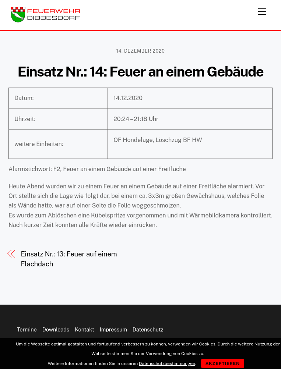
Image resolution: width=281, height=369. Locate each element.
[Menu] (262, 10)
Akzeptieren (223, 363)
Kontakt (84, 329)
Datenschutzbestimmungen (167, 363)
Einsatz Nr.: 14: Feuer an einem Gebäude (141, 71)
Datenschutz (148, 329)
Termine (27, 329)
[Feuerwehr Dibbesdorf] (45, 20)
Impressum (113, 329)
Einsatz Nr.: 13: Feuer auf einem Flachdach (69, 258)
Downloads (55, 329)
